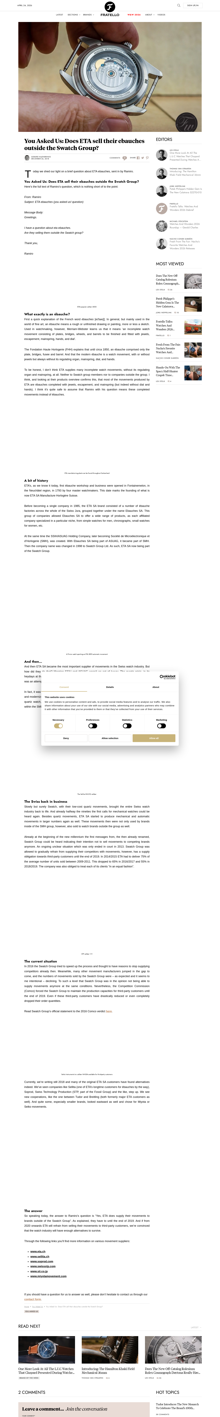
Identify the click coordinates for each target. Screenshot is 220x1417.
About (148, 14)
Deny (66, 738)
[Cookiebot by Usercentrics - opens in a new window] (162, 677)
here (109, 1011)
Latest (59, 14)
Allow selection (110, 738)
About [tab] (155, 687)
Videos (161, 14)
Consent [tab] (64, 687)
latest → (196, 1327)
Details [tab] (110, 687)
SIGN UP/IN (192, 5)
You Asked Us (31, 1311)
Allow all (154, 738)
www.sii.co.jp (39, 1271)
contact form (32, 1299)
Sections (73, 14)
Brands (87, 14)
